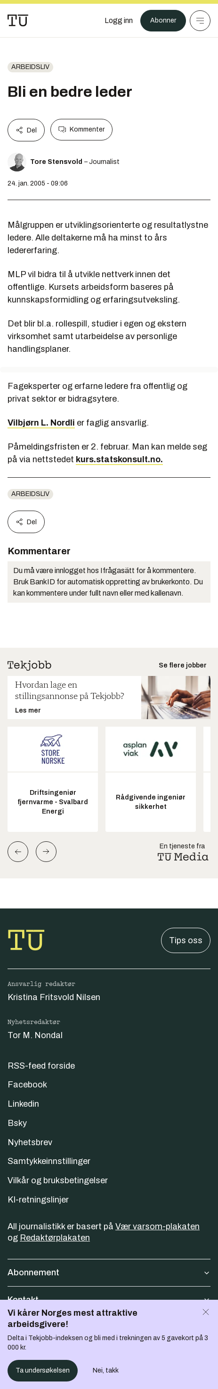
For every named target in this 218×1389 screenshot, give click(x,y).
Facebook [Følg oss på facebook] (27, 1084)
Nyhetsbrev (30, 1142)
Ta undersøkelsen (43, 1370)
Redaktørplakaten (55, 1237)
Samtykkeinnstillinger (49, 1161)
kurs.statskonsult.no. (119, 459)
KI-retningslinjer (38, 1199)
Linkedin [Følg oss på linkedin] (23, 1104)
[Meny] (200, 20)
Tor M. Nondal (35, 1035)
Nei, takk (106, 1370)
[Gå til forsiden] (18, 20)
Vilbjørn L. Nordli (41, 422)
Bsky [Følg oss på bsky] (17, 1123)
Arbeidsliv (30, 66)
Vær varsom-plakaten (157, 1226)
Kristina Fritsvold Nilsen (54, 997)
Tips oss (185, 940)
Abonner (163, 20)
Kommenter (81, 129)
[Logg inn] (119, 20)
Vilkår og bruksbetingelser (58, 1180)
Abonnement (109, 1272)
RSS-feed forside (41, 1066)
